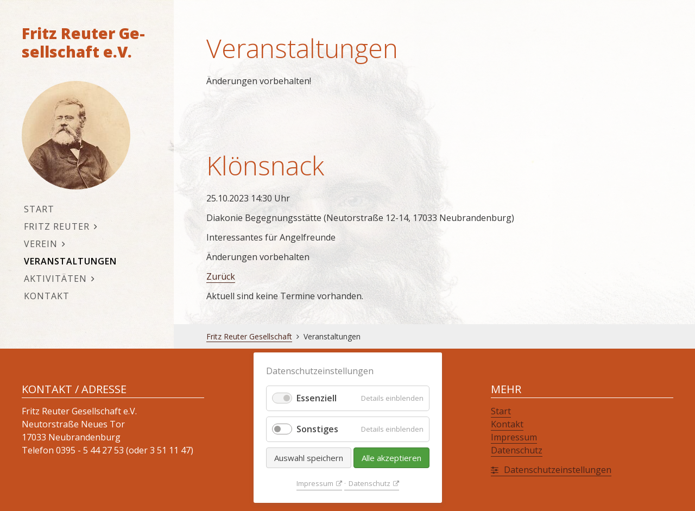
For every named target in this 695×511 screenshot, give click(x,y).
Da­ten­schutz (369, 483)
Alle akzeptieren (391, 457)
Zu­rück (220, 276)
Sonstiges (317, 429)
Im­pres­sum (314, 483)
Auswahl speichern (308, 457)
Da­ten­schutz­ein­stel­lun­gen (557, 470)
